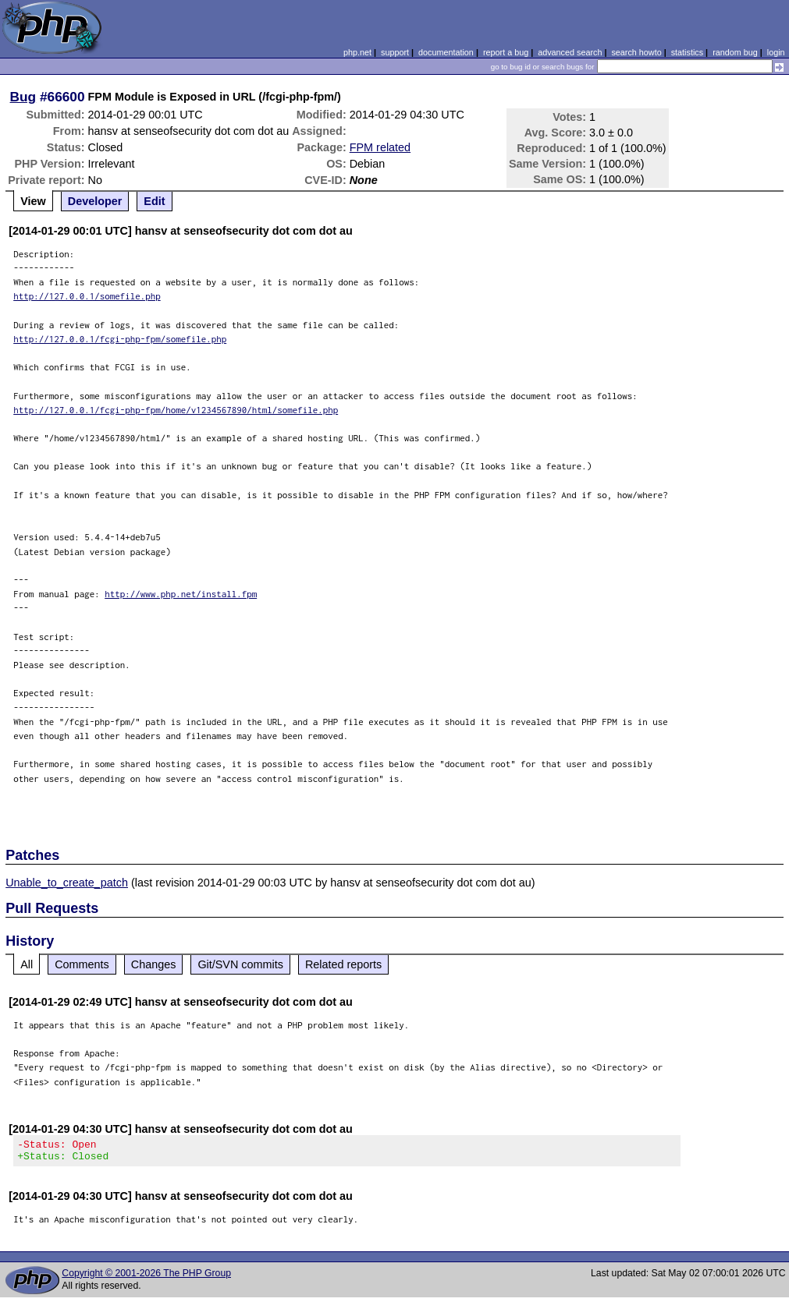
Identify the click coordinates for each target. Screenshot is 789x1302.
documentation (446, 52)
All (26, 964)
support (395, 52)
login (776, 52)
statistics (687, 52)
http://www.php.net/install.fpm (181, 594)
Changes (153, 964)
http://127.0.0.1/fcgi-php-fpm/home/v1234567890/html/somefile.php (175, 410)
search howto (636, 52)
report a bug (505, 52)
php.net (357, 52)
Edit (154, 201)
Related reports (343, 964)
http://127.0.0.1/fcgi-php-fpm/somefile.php (119, 339)
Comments (82, 964)
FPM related (380, 147)
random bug (735, 52)
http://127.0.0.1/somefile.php (87, 296)
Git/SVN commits (240, 964)
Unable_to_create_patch (66, 882)
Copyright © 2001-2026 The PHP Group (146, 1277)
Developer (95, 201)
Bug (23, 96)
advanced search (570, 52)
